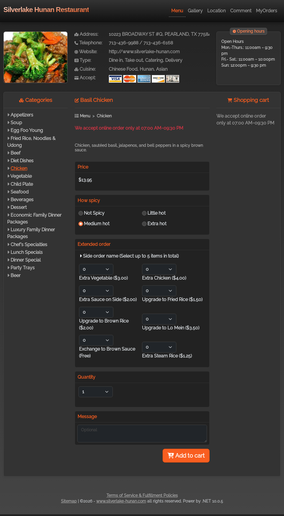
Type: (82, 60)
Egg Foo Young (27, 130)
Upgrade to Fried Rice (172, 299)
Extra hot (156, 223)
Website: (85, 51)
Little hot (156, 213)
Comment (240, 10)
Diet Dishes (22, 160)
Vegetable (21, 176)
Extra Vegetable (103, 278)
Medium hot (96, 223)
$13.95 (85, 180)
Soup (16, 122)
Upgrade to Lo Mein (170, 328)
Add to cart (186, 455)
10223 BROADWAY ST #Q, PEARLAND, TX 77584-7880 (166, 34)
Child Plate (22, 184)
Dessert (19, 207)
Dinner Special (26, 260)
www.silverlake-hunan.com (121, 501)
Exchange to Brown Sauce (107, 352)
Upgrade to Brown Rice (104, 324)
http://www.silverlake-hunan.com (144, 51)
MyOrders (266, 10)
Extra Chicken (164, 278)
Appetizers (22, 115)
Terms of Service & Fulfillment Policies (142, 495)
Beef (15, 153)
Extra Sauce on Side (108, 299)
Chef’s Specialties (29, 244)
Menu (177, 10)
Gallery (195, 10)
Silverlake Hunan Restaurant (46, 9)
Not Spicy (94, 213)
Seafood (20, 192)
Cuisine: (85, 69)
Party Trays (23, 267)
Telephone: (88, 43)
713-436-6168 (158, 43)
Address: (86, 34)
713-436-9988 (123, 43)
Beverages (22, 199)
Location (216, 10)
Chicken (19, 168)
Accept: (85, 77)
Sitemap (69, 501)
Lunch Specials (27, 252)
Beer (16, 275)
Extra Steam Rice (167, 356)
